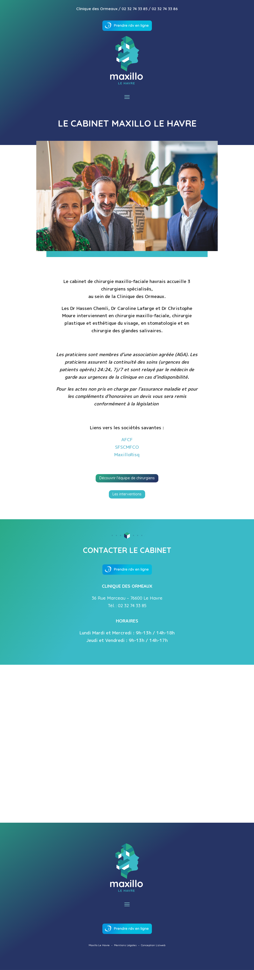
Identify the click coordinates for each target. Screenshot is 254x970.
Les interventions (127, 494)
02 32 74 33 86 (165, 8)
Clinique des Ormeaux (96, 8)
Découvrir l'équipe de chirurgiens (127, 478)
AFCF (127, 439)
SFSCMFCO (127, 447)
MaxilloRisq (126, 455)
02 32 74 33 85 (134, 8)
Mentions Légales (125, 945)
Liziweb (160, 945)
